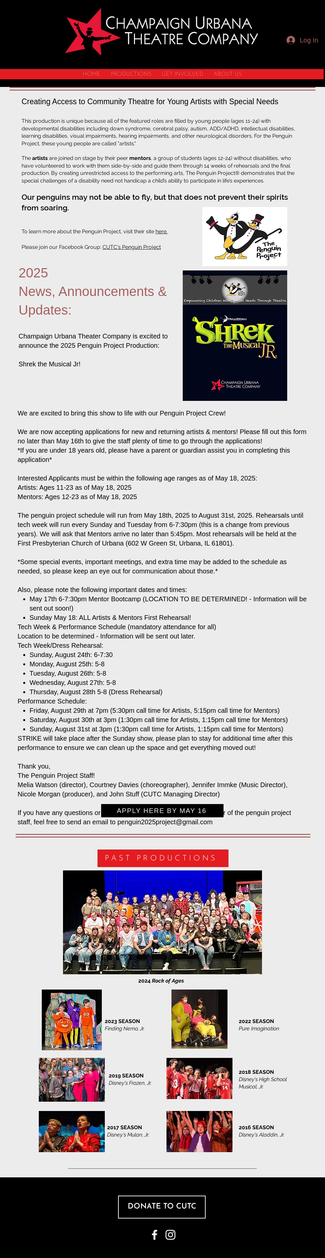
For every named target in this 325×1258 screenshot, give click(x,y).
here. (161, 231)
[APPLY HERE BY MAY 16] (162, 810)
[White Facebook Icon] (154, 1234)
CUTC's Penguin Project (131, 247)
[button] (130, 74)
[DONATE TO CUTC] (162, 1207)
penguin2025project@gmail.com (165, 822)
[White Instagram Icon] (170, 1234)
